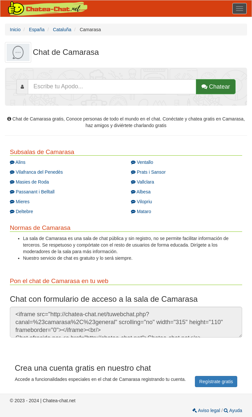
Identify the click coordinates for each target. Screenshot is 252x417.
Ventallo (142, 162)
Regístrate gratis (216, 381)
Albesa (141, 191)
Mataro (141, 211)
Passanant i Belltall (32, 191)
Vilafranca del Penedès (36, 172)
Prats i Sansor (148, 172)
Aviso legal (206, 410)
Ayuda (233, 410)
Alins (17, 162)
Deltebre (21, 211)
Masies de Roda (29, 182)
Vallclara (142, 182)
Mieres (20, 201)
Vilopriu (141, 201)
